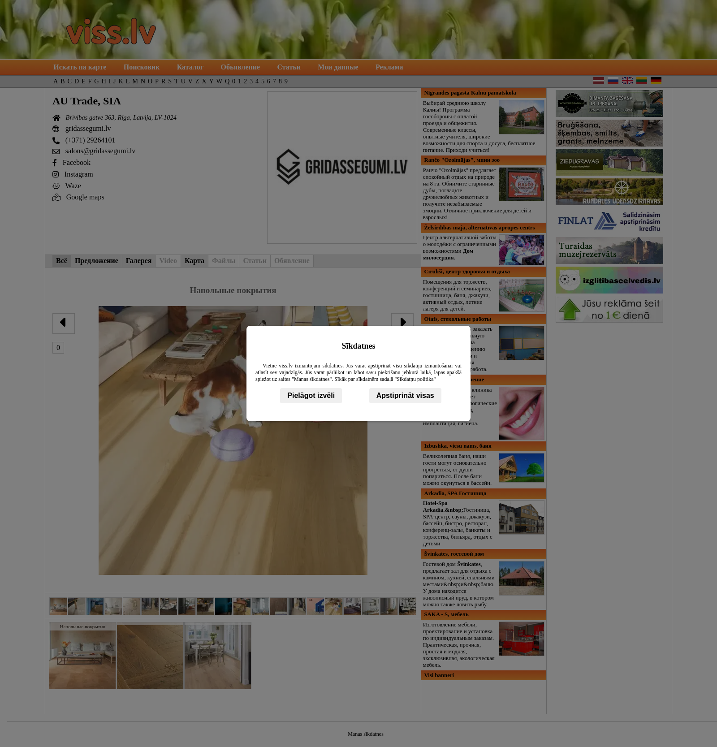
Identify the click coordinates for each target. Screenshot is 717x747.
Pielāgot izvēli (311, 395)
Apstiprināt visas (405, 395)
